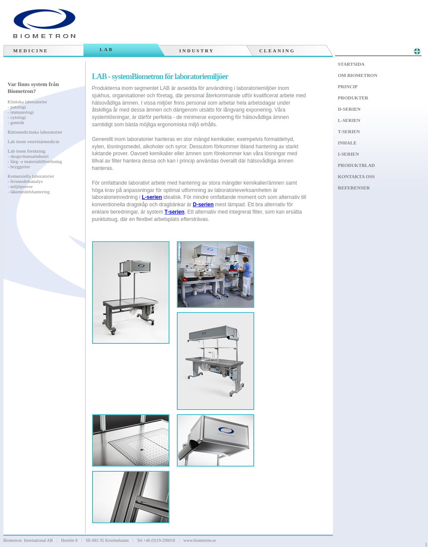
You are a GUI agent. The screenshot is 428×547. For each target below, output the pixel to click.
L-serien (349, 120)
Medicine (30, 50)
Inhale (347, 142)
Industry (196, 50)
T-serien (349, 131)
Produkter (353, 97)
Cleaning (277, 50)
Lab (107, 49)
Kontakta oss (356, 176)
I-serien (348, 154)
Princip (348, 86)
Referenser (354, 187)
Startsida (351, 64)
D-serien (349, 109)
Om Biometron (357, 75)
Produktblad (356, 165)
